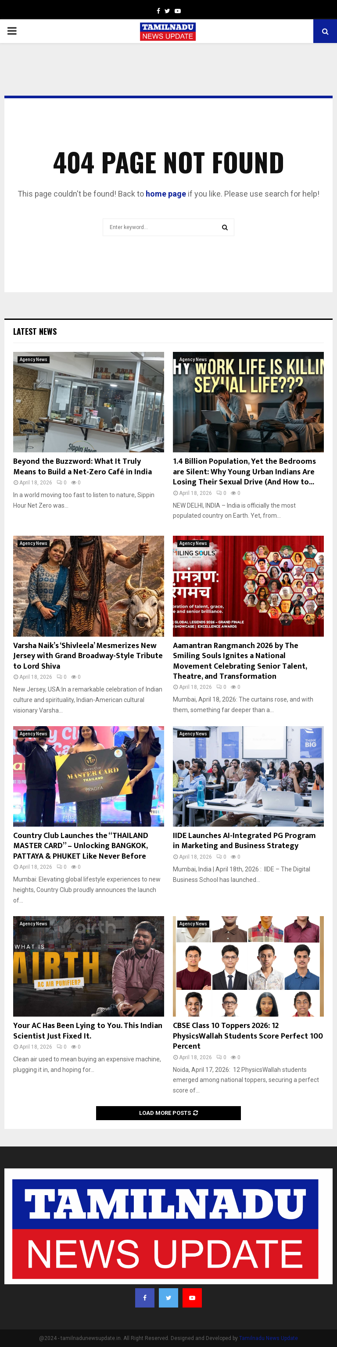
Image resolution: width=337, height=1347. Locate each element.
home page (166, 193)
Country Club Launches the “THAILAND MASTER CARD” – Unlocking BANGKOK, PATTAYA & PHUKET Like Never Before (80, 846)
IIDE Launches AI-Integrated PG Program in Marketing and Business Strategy (244, 841)
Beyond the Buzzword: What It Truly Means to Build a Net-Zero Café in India (82, 466)
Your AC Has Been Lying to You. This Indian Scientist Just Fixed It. (87, 1030)
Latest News (35, 331)
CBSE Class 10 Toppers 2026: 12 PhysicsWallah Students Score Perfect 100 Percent (248, 1036)
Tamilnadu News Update (268, 1338)
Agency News (33, 359)
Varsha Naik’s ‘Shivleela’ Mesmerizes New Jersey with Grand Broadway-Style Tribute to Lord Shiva (88, 656)
